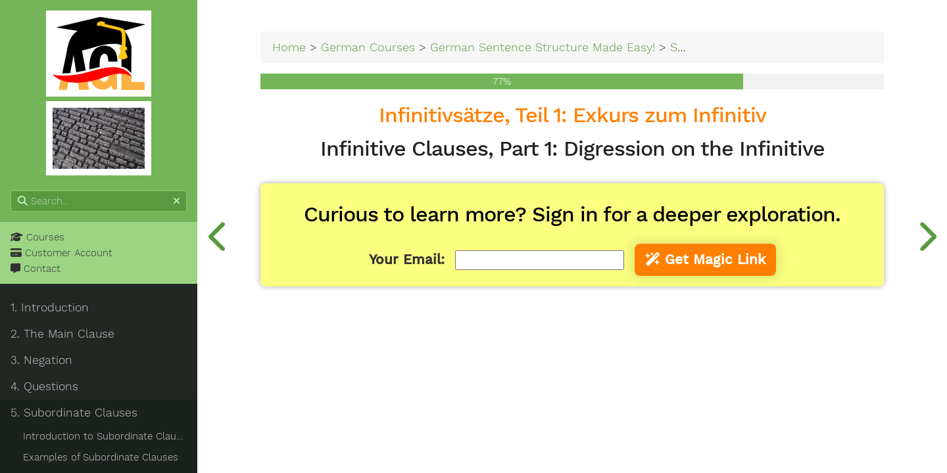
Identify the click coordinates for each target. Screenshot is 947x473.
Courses (37, 237)
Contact (36, 269)
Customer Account (61, 253)
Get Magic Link (705, 259)
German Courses (368, 47)
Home (289, 47)
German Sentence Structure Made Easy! (542, 47)
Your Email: (407, 259)
